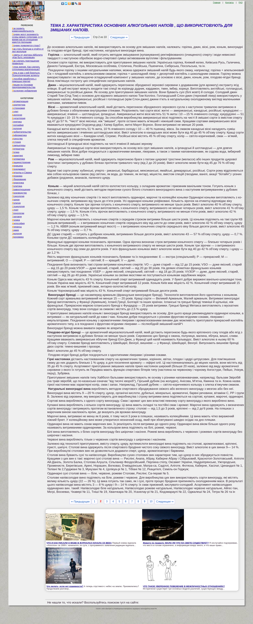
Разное (16, 199)
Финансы (17, 226)
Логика (15, 152)
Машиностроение (21, 162)
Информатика (19, 135)
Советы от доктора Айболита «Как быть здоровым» (27, 56)
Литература (18, 149)
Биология (17, 115)
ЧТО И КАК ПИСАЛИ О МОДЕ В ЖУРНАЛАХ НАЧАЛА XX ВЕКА (79, 543)
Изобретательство (21, 132)
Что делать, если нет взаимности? (64, 586)
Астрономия (18, 108)
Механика (17, 176)
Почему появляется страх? (26, 45)
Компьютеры (18, 145)
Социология (18, 206)
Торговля (17, 216)
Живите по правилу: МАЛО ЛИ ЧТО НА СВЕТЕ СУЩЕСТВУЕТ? (176, 543)
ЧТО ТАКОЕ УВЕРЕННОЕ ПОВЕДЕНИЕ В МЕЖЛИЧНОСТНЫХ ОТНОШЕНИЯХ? (184, 586)
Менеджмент (19, 169)
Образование (19, 179)
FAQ (241, 2)
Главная (216, 2)
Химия (15, 230)
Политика (17, 186)
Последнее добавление (24, 90)
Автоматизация (20, 101)
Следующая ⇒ (118, 37)
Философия (18, 223)
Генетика (17, 121)
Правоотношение (21, 189)
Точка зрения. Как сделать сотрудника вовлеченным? (26, 68)
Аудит (15, 111)
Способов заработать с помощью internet (24, 80)
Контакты (229, 2)
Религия (16, 203)
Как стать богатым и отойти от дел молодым (28, 50)
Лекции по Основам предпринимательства (23, 86)
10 (151, 501)
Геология (17, 128)
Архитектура (18, 104)
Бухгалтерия (18, 118)
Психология (18, 196)
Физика (16, 220)
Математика (18, 159)
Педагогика (18, 182)
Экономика (18, 237)
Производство (19, 193)
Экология (17, 233)
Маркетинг (17, 155)
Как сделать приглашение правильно (25, 62)
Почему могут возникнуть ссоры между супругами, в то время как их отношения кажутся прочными (27, 38)
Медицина (17, 165)
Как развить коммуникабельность (23, 29)
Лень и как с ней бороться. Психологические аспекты (26, 74)
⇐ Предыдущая (80, 37)
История (16, 142)
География (18, 125)
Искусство (17, 138)
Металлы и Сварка (22, 172)
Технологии (18, 213)
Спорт (15, 210)
